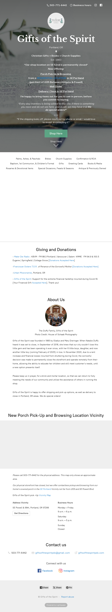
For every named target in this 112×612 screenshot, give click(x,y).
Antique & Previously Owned (92, 168)
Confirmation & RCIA (86, 158)
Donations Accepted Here (61, 260)
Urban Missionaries (23, 273)
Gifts (61, 163)
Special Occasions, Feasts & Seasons (56, 168)
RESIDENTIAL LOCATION (51, 77)
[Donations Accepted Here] (85, 266)
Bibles (48, 158)
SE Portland (45, 489)
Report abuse (67, 597)
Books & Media (95, 163)
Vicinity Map (45, 495)
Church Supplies (64, 158)
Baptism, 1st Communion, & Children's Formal (32, 163)
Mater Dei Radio (22, 256)
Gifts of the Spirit (22, 279)
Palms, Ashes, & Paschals (28, 158)
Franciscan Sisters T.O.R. (25, 266)
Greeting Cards (75, 163)
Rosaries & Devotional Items (19, 168)
